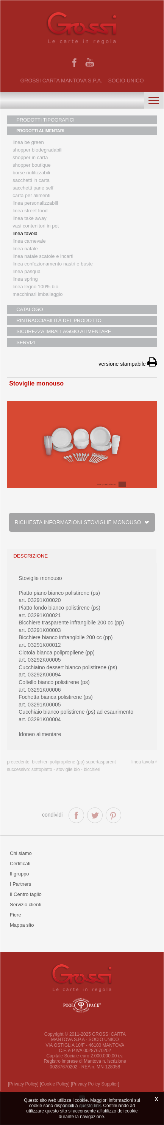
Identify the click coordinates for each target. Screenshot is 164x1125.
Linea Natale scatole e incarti (42, 256)
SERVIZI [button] (25, 342)
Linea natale (25, 248)
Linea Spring (25, 279)
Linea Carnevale (28, 241)
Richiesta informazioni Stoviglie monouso (82, 522)
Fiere (15, 915)
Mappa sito (22, 925)
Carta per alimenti (31, 195)
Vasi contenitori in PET (35, 226)
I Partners (20, 884)
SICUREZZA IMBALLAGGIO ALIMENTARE (63, 331)
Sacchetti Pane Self (32, 188)
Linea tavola (24, 233)
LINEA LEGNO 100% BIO (35, 286)
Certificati (20, 863)
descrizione (30, 556)
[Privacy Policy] (23, 1084)
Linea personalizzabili (35, 203)
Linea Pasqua (26, 271)
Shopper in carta (30, 157)
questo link (90, 1105)
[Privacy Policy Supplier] (95, 1084)
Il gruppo (19, 874)
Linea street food (30, 210)
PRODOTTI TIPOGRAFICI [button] (45, 120)
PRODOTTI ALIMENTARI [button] (40, 130)
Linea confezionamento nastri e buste (52, 264)
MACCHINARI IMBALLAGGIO (37, 294)
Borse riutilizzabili (31, 172)
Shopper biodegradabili (37, 150)
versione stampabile (127, 364)
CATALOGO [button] (29, 309)
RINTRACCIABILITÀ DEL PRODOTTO (59, 320)
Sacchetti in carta (31, 180)
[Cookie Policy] (55, 1084)
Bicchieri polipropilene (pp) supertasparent (74, 762)
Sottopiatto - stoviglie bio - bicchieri (65, 769)
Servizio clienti (25, 904)
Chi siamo (21, 853)
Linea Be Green (28, 142)
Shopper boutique (31, 165)
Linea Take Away (29, 218)
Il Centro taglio (26, 894)
